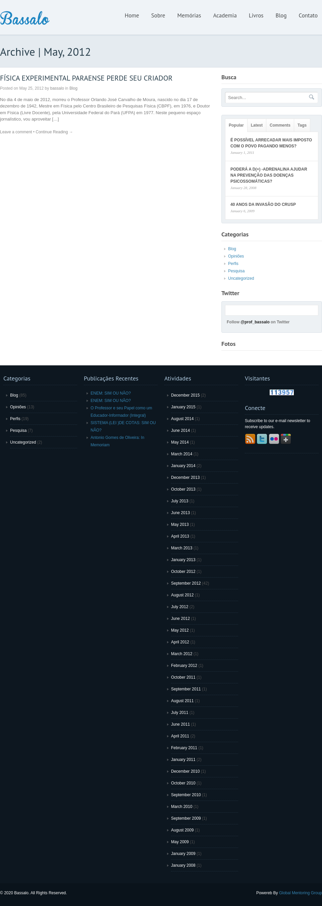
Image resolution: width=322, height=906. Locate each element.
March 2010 (181, 806)
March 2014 (181, 454)
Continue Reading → (54, 132)
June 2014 (180, 430)
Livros (256, 15)
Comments (280, 125)
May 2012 (180, 630)
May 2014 (180, 442)
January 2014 (183, 465)
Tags (302, 125)
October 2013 (183, 489)
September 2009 (186, 818)
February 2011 (184, 747)
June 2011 (180, 724)
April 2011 (180, 736)
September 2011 (186, 689)
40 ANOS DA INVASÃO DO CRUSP (263, 204)
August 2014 (182, 418)
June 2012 (180, 618)
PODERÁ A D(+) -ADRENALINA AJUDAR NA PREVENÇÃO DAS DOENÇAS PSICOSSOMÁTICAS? (268, 175)
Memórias (189, 15)
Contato (308, 15)
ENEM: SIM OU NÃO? (111, 393)
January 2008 (183, 865)
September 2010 (186, 794)
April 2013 (180, 536)
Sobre (158, 15)
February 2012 (184, 665)
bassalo (57, 88)
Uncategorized (241, 278)
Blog (280, 15)
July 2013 (179, 501)
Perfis (233, 263)
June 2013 (180, 512)
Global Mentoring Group (300, 893)
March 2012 (181, 653)
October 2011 (183, 677)
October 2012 (183, 571)
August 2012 (182, 595)
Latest (257, 125)
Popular (236, 125)
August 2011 (182, 700)
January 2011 (183, 759)
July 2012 (179, 606)
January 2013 (183, 559)
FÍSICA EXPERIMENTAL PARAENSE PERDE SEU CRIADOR (86, 78)
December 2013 (185, 477)
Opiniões (236, 256)
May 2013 (180, 524)
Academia (224, 15)
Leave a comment (16, 132)
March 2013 (181, 548)
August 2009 (182, 830)
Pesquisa (236, 271)
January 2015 (183, 407)
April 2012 (180, 642)
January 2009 (183, 853)
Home (132, 15)
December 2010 (185, 771)
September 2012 (186, 583)
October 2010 (183, 783)
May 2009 (180, 842)
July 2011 (179, 712)
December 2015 (185, 395)
